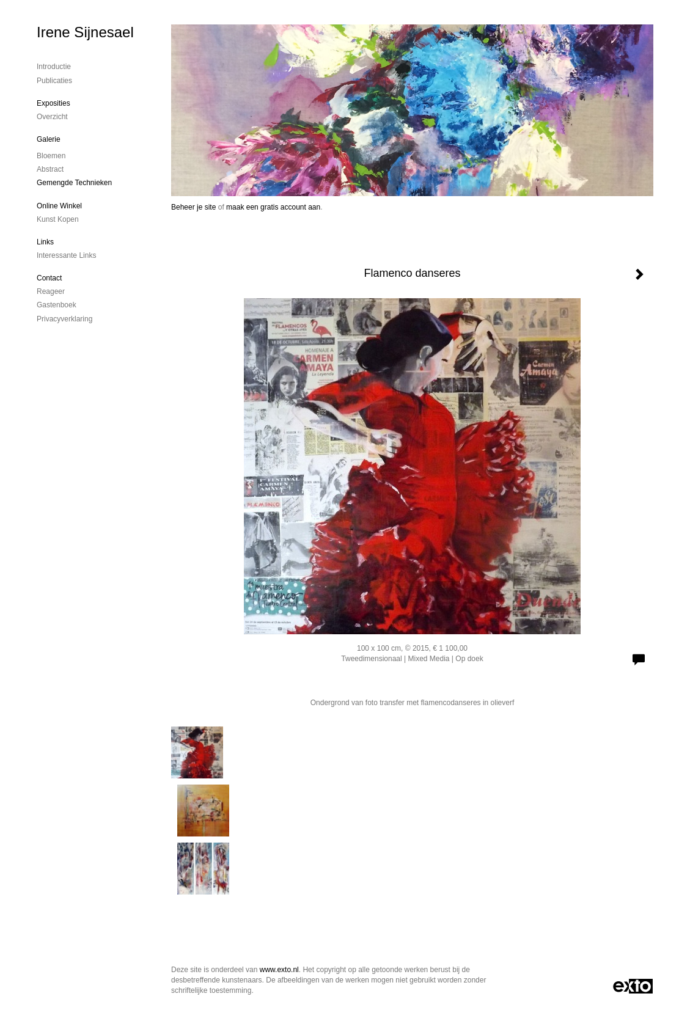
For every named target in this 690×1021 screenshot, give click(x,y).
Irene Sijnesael (85, 32)
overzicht (52, 116)
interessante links (66, 255)
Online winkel (59, 206)
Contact (49, 278)
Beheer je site (193, 207)
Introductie (54, 66)
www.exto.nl (279, 969)
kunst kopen (58, 219)
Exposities (53, 103)
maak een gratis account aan (273, 207)
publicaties (54, 80)
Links (45, 242)
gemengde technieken (74, 182)
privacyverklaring (64, 319)
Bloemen (51, 156)
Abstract (50, 169)
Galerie (49, 139)
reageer (51, 291)
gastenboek (56, 305)
